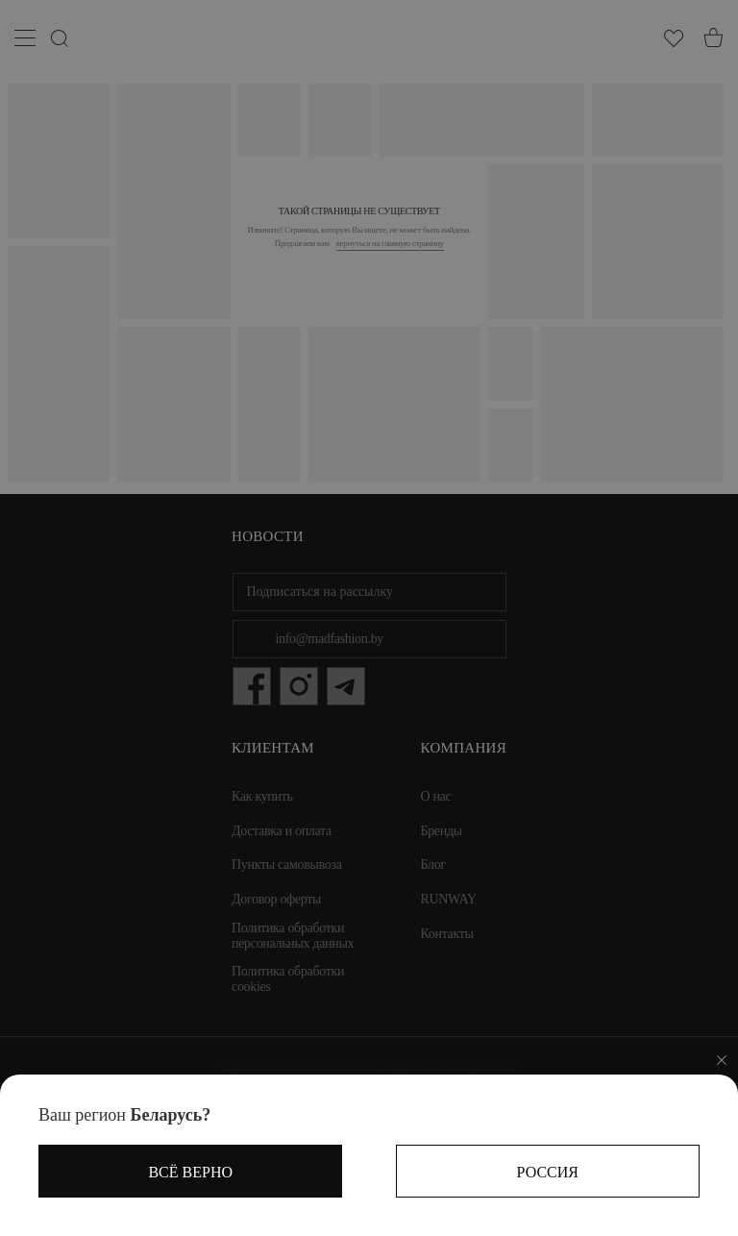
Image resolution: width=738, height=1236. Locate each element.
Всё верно (190, 1172)
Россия (547, 1172)
